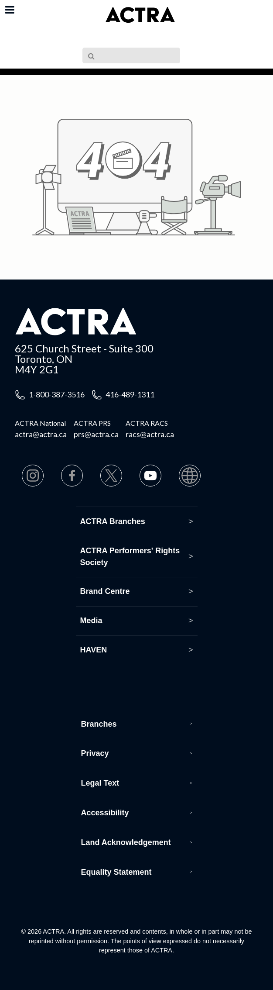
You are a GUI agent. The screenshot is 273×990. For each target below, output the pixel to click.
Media (91, 620)
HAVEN (93, 649)
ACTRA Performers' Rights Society (130, 556)
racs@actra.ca (150, 434)
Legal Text (100, 783)
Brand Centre (105, 591)
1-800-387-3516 (57, 394)
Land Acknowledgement (126, 842)
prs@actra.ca (96, 434)
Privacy (95, 753)
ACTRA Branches (112, 521)
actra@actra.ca (41, 434)
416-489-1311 (130, 394)
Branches (99, 724)
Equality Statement (116, 872)
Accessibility (105, 812)
